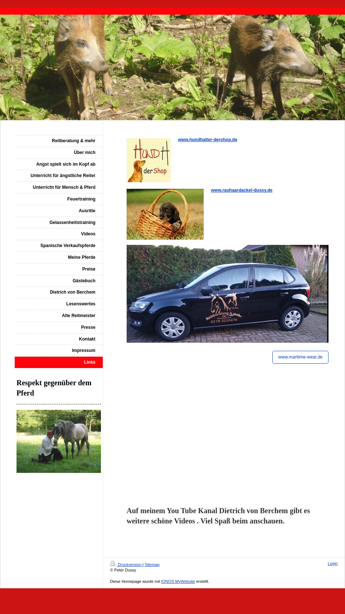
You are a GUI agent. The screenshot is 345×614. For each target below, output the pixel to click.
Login (333, 563)
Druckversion (126, 564)
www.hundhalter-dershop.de (207, 139)
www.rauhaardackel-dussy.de (241, 190)
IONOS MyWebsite (178, 581)
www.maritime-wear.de (300, 357)
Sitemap (152, 564)
